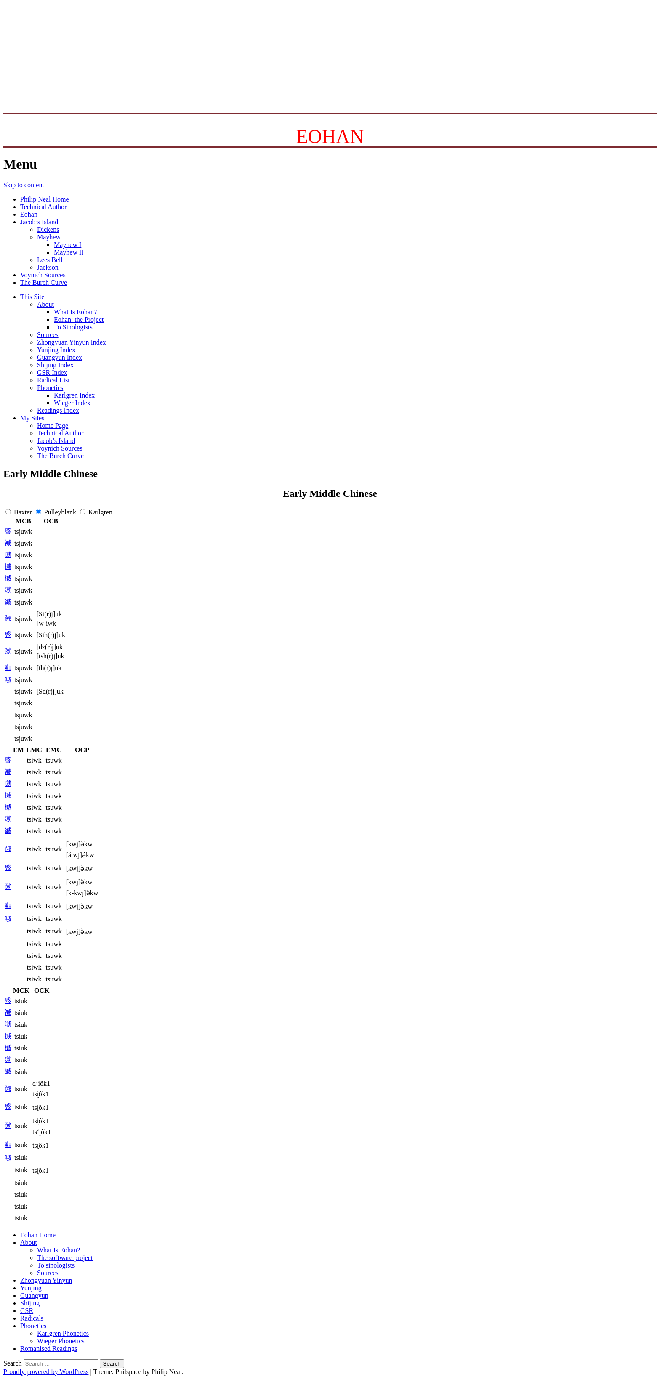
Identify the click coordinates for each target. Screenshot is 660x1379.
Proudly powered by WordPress (45, 1371)
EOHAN (330, 136)
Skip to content (23, 184)
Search (12, 1363)
